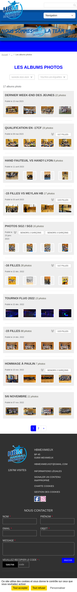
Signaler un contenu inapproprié (47, 479)
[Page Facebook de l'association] (37, 499)
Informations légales (48, 471)
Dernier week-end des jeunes (29, 95)
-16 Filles (12, 265)
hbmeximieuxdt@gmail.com (50, 464)
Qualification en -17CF (23, 127)
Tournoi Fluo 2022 (20, 298)
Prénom (46, 516)
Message (9, 540)
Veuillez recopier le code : (21, 559)
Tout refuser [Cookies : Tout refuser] (38, 588)
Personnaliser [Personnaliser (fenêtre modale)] (57, 588)
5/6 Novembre (16, 396)
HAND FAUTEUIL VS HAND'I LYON (29, 160)
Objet (45, 528)
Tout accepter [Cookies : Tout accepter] (20, 588)
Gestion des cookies (47, 492)
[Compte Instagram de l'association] (43, 499)
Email (7, 528)
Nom (7, 516)
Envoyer (68, 560)
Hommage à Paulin (20, 363)
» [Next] (43, 428)
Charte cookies (44, 486)
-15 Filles (12, 331)
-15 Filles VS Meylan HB (24, 193)
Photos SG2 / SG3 (18, 226)
